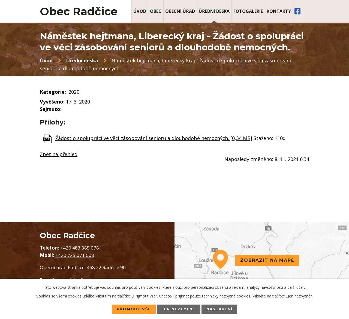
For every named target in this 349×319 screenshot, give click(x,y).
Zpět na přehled (58, 154)
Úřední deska (214, 11)
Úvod (139, 11)
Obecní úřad (180, 11)
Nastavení (222, 308)
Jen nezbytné (178, 308)
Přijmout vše (130, 308)
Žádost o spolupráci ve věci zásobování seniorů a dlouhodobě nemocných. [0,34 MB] (153, 138)
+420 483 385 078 (79, 248)
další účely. (296, 287)
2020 (73, 92)
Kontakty (279, 11)
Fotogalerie (248, 11)
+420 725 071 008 (74, 255)
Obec (155, 11)
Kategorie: (53, 92)
